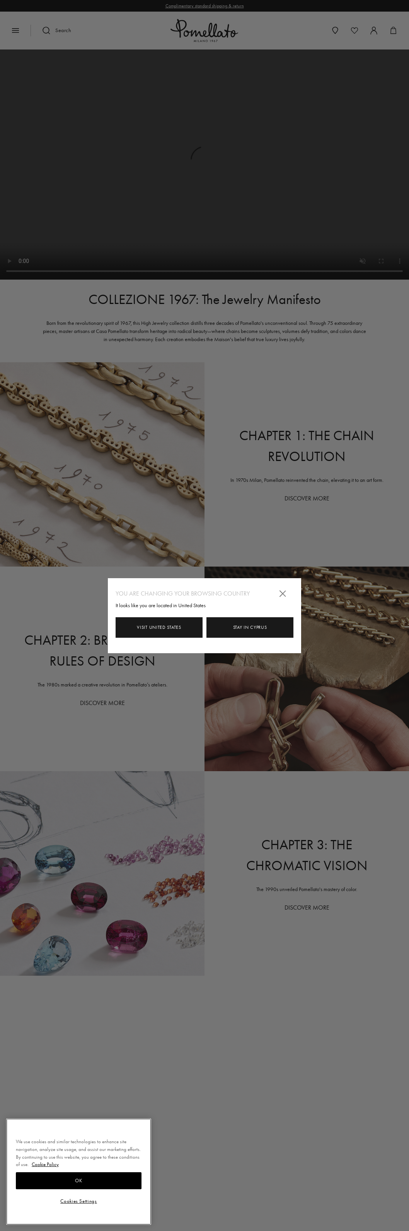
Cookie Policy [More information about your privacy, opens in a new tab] (45, 1164)
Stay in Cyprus (250, 627)
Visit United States (159, 627)
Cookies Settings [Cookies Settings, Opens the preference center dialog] (78, 1201)
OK (78, 1180)
